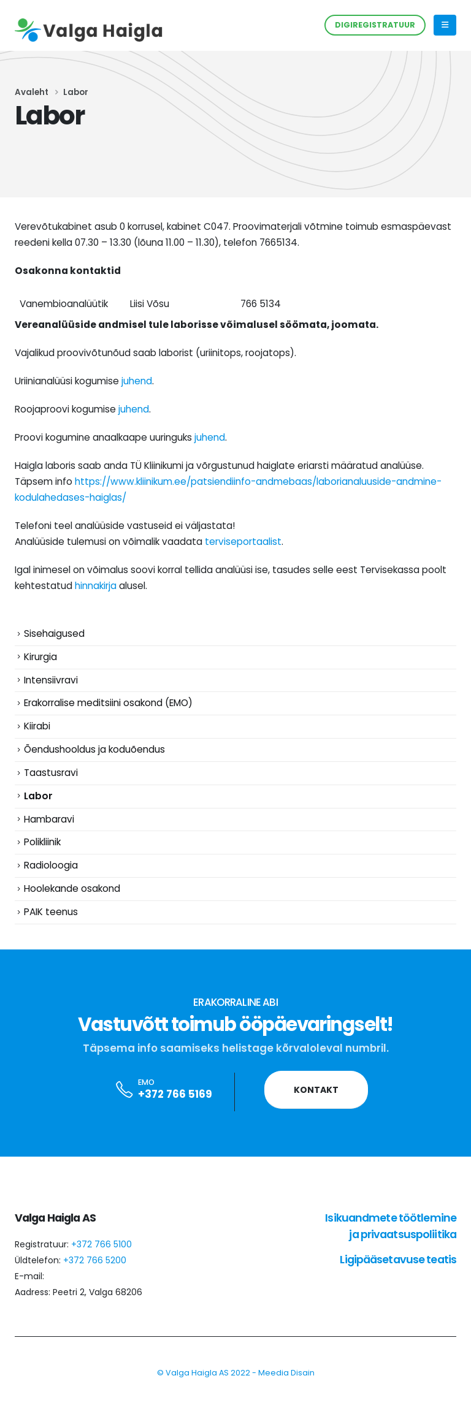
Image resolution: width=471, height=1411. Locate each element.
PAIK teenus (51, 926)
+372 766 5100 (101, 1259)
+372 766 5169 (175, 1110)
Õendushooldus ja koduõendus (94, 756)
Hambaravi (49, 829)
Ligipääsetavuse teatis (398, 1274)
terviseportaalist (243, 541)
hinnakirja (96, 585)
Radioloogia (51, 878)
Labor (38, 804)
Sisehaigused (54, 634)
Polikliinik (42, 853)
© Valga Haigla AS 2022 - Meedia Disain (236, 1388)
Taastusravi (51, 780)
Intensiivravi (51, 682)
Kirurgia (40, 658)
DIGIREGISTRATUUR (375, 25)
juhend (136, 381)
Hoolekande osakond (72, 902)
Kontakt (316, 1105)
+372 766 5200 (94, 1275)
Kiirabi (37, 731)
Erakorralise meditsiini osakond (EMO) (108, 707)
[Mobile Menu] (445, 25)
